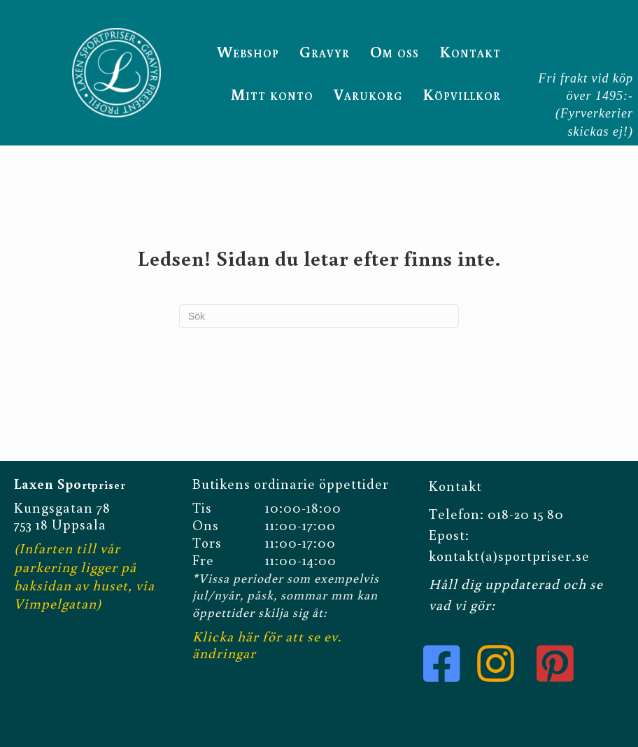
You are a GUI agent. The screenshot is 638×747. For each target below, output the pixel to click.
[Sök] (319, 316)
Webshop (248, 51)
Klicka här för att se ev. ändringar (266, 644)
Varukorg (368, 94)
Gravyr (324, 51)
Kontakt (470, 51)
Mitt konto (272, 94)
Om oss (394, 51)
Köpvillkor (462, 94)
